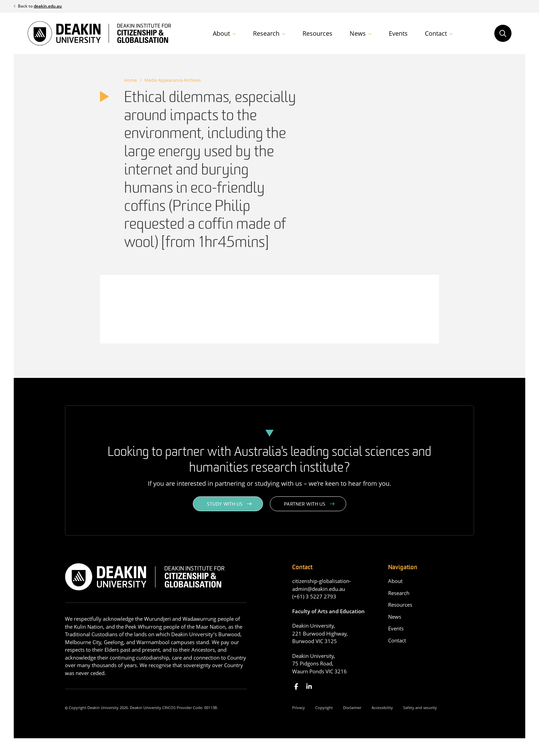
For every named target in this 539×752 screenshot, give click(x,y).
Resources (317, 33)
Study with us (224, 504)
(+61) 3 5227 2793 (314, 596)
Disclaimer (352, 707)
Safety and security (420, 707)
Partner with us (305, 504)
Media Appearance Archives (172, 80)
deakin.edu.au (48, 6)
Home (130, 80)
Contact (436, 33)
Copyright (324, 707)
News (358, 33)
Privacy (298, 707)
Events (398, 33)
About (221, 33)
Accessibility (382, 707)
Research (266, 33)
